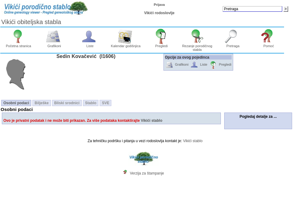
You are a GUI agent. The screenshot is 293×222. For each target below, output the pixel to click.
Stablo (91, 103)
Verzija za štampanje (147, 173)
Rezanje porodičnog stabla (197, 46)
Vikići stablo (151, 120)
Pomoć (269, 44)
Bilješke (41, 103)
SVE (105, 103)
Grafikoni (54, 44)
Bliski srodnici (67, 103)
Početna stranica (18, 44)
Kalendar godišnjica (126, 44)
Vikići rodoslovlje (159, 13)
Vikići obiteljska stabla (31, 21)
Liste (90, 44)
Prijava (159, 4)
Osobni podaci (16, 103)
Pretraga (233, 44)
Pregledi (161, 44)
